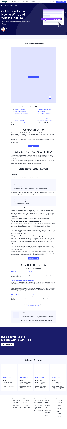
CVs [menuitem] (19, 1)
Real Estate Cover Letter (20, 116)
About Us (47, 400)
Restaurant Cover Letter (20, 120)
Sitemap (46, 415)
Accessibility (47, 412)
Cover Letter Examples (8, 5)
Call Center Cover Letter (20, 109)
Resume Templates (16, 400)
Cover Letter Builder (38, 402)
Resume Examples (15, 403)
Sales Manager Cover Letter (43, 118)
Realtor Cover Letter (19, 118)
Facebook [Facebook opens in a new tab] (58, 413)
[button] (50, 97)
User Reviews (47, 405)
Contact (46, 402)
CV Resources (26, 408)
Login (53, 1)
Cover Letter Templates (38, 400)
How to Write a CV (26, 407)
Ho (21, 314)
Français (58, 405)
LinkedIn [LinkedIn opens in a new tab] (58, 416)
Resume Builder (15, 402)
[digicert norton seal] (62, 424)
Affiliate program (48, 413)
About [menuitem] (39, 1)
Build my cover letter (60, 1)
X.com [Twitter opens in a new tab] (58, 415)
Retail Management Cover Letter (44, 113)
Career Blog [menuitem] (33, 1)
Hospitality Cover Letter (20, 115)
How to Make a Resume (16, 407)
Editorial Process (48, 403)
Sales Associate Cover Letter (43, 116)
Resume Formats (15, 405)
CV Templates (26, 400)
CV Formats (25, 405)
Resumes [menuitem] (14, 1)
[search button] (50, 1)
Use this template (33, 77)
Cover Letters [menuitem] (26, 1)
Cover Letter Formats (38, 405)
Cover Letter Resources (38, 410)
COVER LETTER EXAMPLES (7, 377)
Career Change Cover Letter (21, 111)
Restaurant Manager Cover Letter (44, 109)
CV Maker (25, 402)
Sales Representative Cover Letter (44, 120)
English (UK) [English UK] (59, 402)
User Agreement (48, 408)
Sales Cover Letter (41, 115)
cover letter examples (25, 122)
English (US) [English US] (59, 400)
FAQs (46, 407)
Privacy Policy (48, 410)
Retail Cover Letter (41, 111)
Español (58, 404)
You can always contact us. (33, 305)
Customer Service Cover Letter (21, 113)
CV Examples (25, 403)
